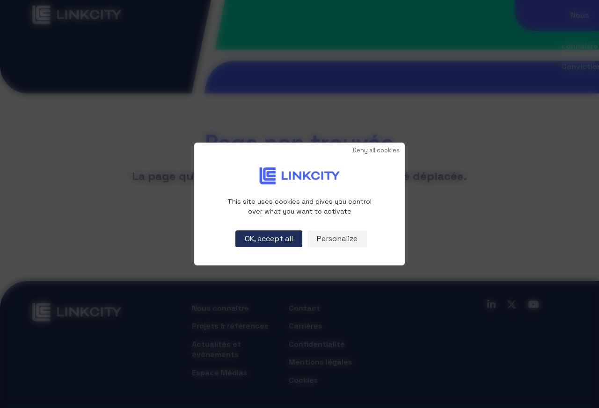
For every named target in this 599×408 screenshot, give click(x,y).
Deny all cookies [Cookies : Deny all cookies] (376, 151)
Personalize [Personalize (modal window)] (337, 238)
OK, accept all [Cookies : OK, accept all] (269, 238)
